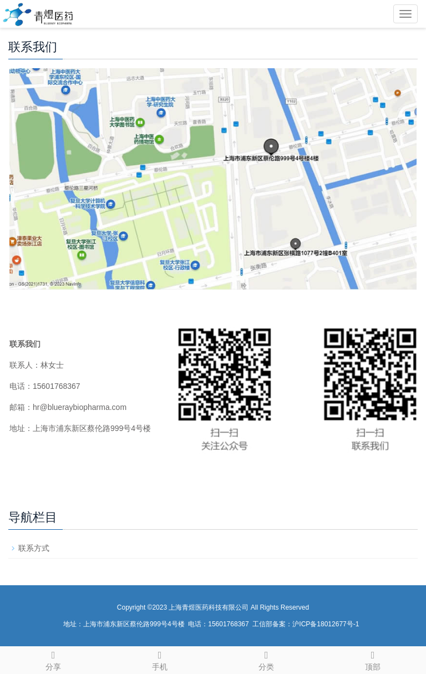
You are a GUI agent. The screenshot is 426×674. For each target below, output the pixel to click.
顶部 (373, 659)
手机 (159, 659)
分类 (266, 659)
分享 (53, 659)
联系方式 (33, 548)
